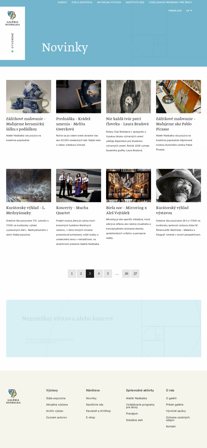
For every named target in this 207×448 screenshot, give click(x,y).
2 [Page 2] (81, 273)
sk (189, 10)
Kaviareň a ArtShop (98, 411)
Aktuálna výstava (57, 405)
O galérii (171, 398)
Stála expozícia (55, 398)
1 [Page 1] (72, 273)
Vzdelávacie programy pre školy (140, 406)
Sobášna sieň (134, 420)
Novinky (91, 398)
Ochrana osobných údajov (178, 419)
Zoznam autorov (56, 417)
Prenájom (175, 10)
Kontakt (171, 426)
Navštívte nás (94, 405)
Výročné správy (176, 411)
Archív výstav (54, 411)
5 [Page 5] (108, 273)
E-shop (90, 417)
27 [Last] (135, 273)
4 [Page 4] (99, 273)
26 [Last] (126, 273)
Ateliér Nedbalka (136, 398)
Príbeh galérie (174, 405)
